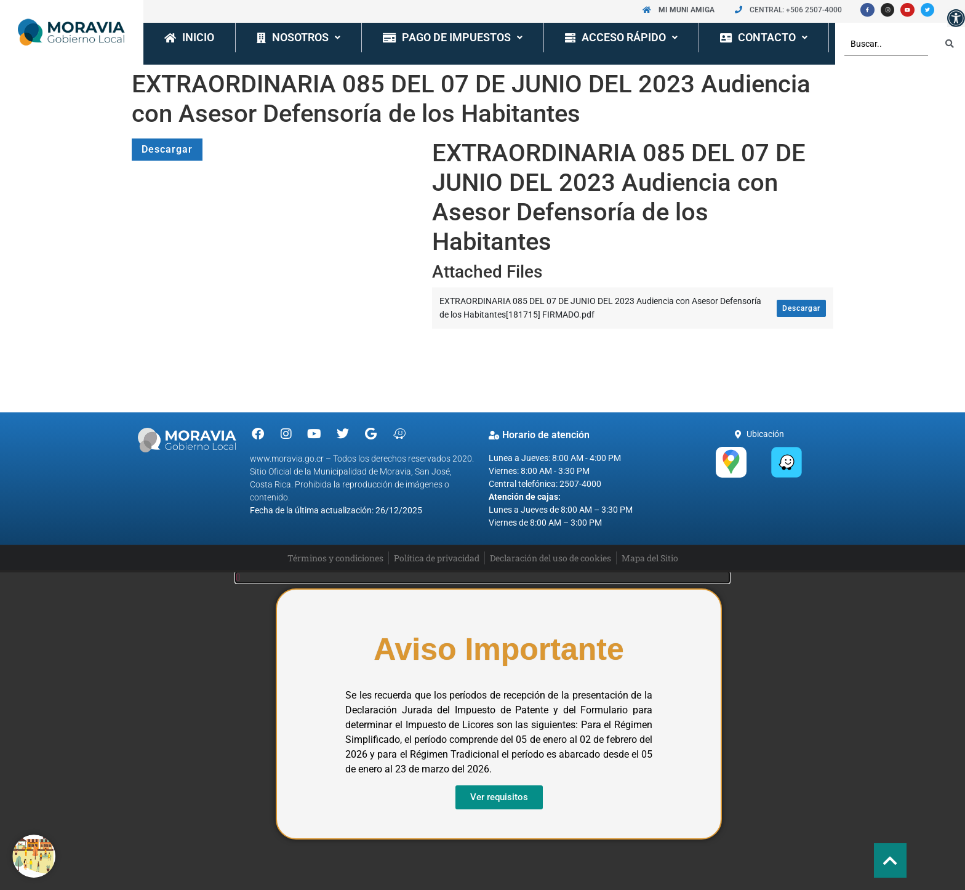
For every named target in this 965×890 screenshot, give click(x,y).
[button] (956, 18)
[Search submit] (949, 43)
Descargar (167, 149)
